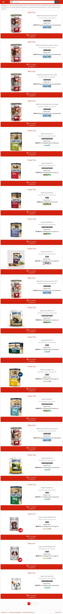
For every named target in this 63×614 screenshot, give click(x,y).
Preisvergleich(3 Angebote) (31, 360)
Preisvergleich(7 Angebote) (31, 124)
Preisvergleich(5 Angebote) (31, 36)
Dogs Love (31, 514)
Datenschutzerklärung (28, 612)
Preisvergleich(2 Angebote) (31, 272)
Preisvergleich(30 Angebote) (31, 242)
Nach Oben (58, 612)
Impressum (4, 612)
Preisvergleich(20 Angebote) (31, 419)
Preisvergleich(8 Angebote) (31, 567)
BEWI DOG (31, 12)
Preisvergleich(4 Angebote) (31, 301)
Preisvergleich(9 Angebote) (31, 507)
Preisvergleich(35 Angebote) (31, 331)
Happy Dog (31, 130)
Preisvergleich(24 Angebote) (31, 478)
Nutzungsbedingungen (15, 612)
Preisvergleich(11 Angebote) (31, 213)
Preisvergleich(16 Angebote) (31, 154)
